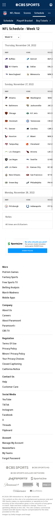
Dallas (33, 66)
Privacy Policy (9, 348)
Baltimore (13, 105)
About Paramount (11, 320)
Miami (32, 136)
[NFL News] (15, 13)
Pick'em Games (10, 272)
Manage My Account (12, 443)
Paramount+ (8, 325)
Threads (6, 425)
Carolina (34, 128)
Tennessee (35, 121)
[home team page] (6, 59)
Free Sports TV (10, 282)
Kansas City (35, 167)
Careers (6, 315)
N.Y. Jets (34, 113)
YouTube (6, 399)
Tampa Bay (13, 144)
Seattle (33, 159)
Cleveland (34, 144)
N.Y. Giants (13, 66)
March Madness (10, 292)
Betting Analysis (10, 287)
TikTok (5, 404)
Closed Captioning (12, 364)
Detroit (33, 59)
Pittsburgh (13, 206)
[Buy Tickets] (43, 21)
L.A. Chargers (14, 152)
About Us (7, 310)
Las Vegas (13, 159)
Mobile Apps (8, 297)
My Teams (7, 453)
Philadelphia (35, 182)
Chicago (12, 113)
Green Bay (13, 182)
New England (14, 74)
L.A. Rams (13, 167)
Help (4, 381)
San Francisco (36, 175)
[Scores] (27, 13)
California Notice (11, 369)
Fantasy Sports (10, 277)
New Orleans (14, 175)
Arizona (33, 152)
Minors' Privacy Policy (13, 353)
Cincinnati (13, 121)
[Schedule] (39, 13)
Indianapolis (35, 206)
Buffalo (12, 59)
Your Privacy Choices (13, 358)
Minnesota (35, 74)
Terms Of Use (9, 343)
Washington (35, 98)
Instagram (7, 409)
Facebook (7, 415)
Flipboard (7, 430)
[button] (49, 13)
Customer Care (10, 386)
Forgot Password (11, 458)
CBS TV (6, 330)
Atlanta (12, 98)
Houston (12, 136)
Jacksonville (35, 105)
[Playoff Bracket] (24, 21)
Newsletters (8, 448)
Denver (12, 128)
